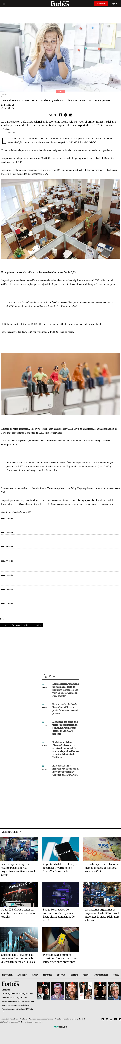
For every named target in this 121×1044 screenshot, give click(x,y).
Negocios (47, 975)
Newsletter (14, 1019)
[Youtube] (115, 1019)
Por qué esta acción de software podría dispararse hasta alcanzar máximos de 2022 (58, 915)
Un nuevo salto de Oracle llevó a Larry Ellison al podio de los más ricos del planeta (65, 709)
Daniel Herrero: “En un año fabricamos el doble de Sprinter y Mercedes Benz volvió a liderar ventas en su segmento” (65, 690)
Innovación (7, 975)
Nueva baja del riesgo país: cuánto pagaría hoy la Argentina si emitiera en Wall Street (18, 869)
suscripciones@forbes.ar (21, 1005)
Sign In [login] (114, 3)
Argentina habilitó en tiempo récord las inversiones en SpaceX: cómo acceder (59, 868)
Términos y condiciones (64, 1019)
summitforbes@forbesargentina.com (21, 1001)
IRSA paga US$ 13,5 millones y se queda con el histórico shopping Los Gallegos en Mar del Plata (65, 770)
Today (116, 975)
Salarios (16, 625)
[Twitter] (107, 1019)
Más (64, 676)
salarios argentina (32, 625)
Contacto (23, 1019)
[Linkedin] (120, 1019)
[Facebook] (103, 1019)
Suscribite (101, 4)
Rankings (74, 975)
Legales (78, 1019)
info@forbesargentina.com (17, 997)
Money (35, 975)
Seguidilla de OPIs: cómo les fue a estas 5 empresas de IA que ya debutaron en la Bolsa (18, 958)
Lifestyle (61, 975)
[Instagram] (111, 1019)
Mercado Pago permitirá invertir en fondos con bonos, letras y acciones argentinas (60, 958)
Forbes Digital (7, 105)
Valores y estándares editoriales (41, 1019)
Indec (5, 625)
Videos (86, 975)
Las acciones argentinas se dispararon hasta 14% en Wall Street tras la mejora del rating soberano (102, 915)
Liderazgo (22, 975)
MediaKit (4, 1019)
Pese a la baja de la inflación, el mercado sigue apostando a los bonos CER (102, 868)
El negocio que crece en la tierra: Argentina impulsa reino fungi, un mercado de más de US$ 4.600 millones (65, 728)
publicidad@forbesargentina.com (21, 994)
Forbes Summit (101, 975)
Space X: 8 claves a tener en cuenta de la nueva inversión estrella (18, 913)
